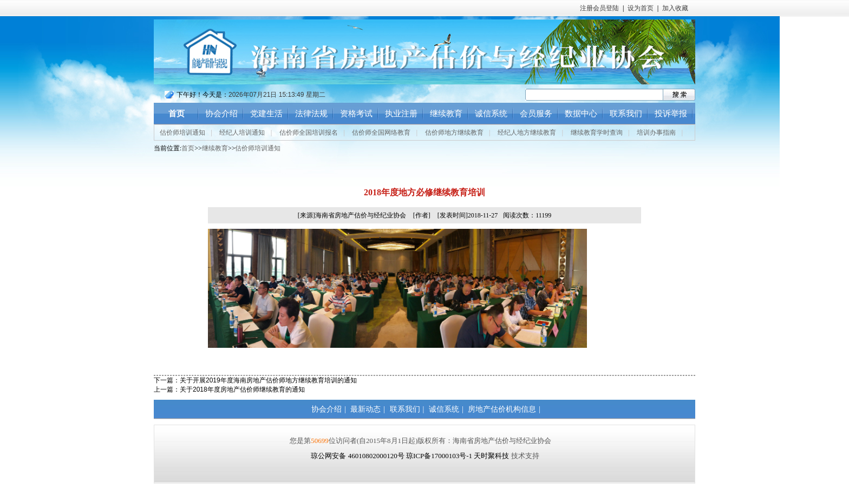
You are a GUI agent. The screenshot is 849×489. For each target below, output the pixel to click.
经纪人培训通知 (242, 132)
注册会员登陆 (599, 8)
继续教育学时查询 (597, 132)
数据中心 (581, 113)
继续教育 (446, 113)
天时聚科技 (491, 456)
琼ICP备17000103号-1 (439, 456)
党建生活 (266, 113)
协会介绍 (221, 113)
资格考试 (356, 113)
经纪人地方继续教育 (527, 132)
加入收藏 (675, 8)
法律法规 (311, 113)
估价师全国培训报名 (308, 132)
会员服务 (536, 113)
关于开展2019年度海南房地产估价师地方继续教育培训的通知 (268, 380)
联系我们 (626, 113)
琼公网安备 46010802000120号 (358, 456)
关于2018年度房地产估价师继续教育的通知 (242, 389)
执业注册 (401, 113)
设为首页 (641, 8)
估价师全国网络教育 (381, 132)
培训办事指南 (656, 132)
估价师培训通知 (182, 132)
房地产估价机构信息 (502, 409)
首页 (176, 113)
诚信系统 (491, 113)
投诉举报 (671, 113)
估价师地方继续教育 (454, 132)
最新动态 (365, 409)
